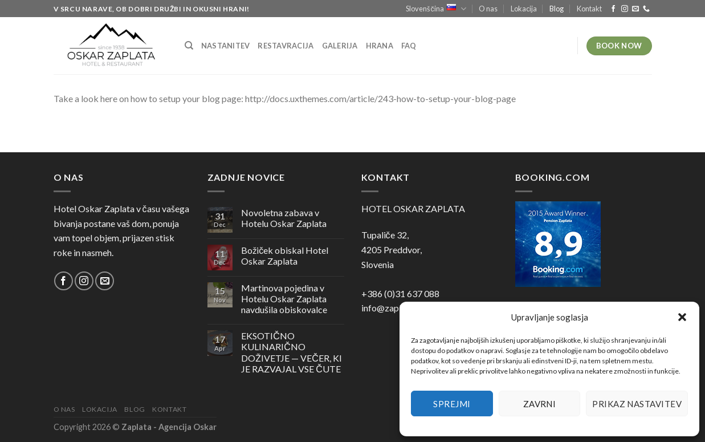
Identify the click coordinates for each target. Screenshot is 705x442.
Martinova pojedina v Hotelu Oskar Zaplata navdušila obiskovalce (284, 298)
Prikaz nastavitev (637, 404)
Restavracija (285, 45)
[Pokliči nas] (646, 9)
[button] (682, 317)
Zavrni (539, 404)
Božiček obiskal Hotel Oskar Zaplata (284, 255)
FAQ (409, 45)
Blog (556, 8)
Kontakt (589, 8)
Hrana (379, 45)
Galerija (340, 45)
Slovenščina (436, 8)
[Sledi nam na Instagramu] (624, 9)
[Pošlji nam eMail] (635, 9)
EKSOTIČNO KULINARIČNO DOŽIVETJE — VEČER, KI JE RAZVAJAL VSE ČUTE (291, 352)
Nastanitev (225, 45)
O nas (488, 8)
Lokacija (524, 8)
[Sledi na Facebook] (613, 9)
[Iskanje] (189, 45)
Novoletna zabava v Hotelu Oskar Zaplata (284, 218)
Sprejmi (451, 404)
